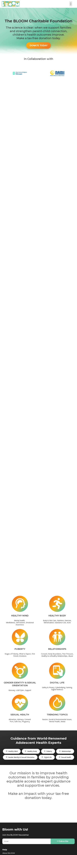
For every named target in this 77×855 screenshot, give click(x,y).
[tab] (12, 751)
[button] (70, 3)
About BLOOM (8, 853)
